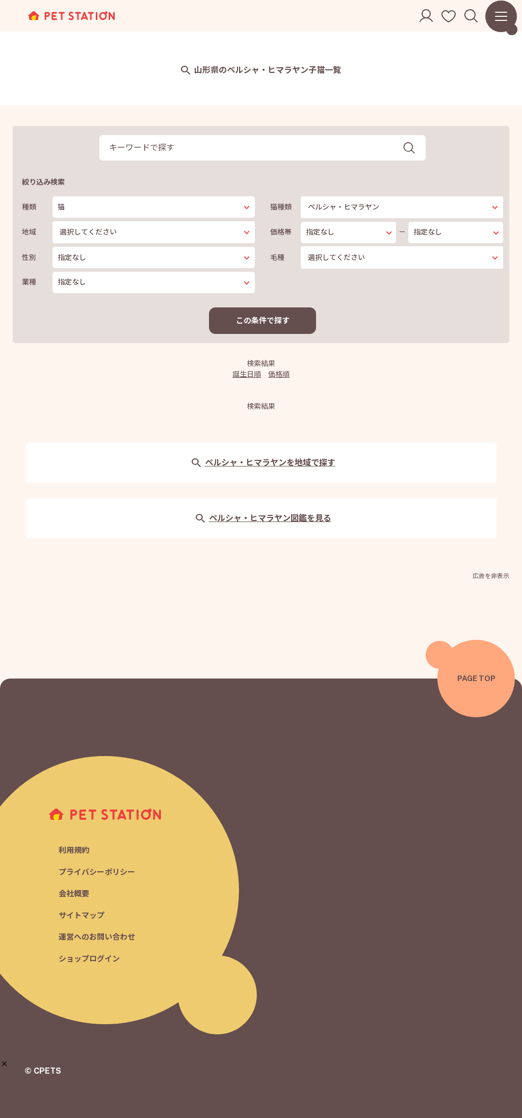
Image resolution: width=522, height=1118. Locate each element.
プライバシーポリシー (97, 872)
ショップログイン (89, 958)
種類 (29, 207)
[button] (4, 1064)
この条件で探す (263, 320)
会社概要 (74, 893)
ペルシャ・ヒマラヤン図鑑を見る (263, 518)
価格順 (279, 374)
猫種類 (281, 207)
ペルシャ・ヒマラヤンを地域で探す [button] (263, 462)
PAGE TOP (476, 678)
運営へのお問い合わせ (97, 936)
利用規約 (74, 850)
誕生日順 (246, 374)
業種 (29, 282)
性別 (29, 257)
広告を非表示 (491, 576)
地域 (29, 232)
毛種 (277, 257)
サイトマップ (82, 915)
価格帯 (281, 232)
